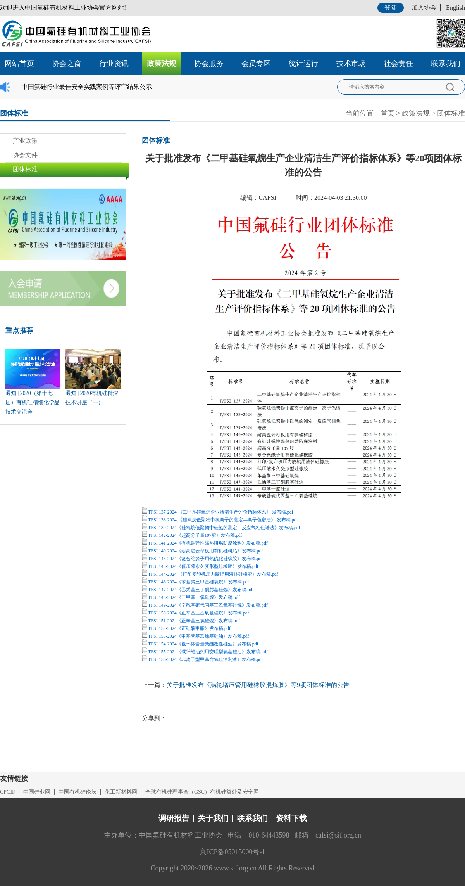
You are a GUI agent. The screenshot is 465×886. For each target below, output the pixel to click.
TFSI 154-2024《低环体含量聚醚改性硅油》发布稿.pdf (203, 644)
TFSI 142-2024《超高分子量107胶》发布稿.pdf (195, 535)
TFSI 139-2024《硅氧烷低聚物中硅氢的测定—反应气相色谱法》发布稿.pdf (224, 527)
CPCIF (7, 792)
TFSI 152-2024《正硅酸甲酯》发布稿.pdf (189, 628)
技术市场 (351, 63)
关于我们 (213, 818)
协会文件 (25, 155)
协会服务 (209, 63)
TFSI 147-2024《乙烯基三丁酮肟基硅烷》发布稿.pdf (201, 589)
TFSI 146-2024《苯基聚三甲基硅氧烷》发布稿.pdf (198, 582)
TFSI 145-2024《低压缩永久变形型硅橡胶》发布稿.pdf (203, 566)
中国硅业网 (36, 792)
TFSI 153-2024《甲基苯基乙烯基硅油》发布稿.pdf (198, 636)
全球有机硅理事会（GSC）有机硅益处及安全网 (202, 792)
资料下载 (291, 818)
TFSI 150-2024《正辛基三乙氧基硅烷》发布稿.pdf (198, 613)
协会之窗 (66, 63)
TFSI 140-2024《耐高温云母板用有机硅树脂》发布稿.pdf (205, 551)
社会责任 (398, 63)
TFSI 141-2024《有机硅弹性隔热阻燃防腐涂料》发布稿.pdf (208, 543)
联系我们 (445, 63)
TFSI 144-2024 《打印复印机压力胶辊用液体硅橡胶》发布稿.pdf (213, 574)
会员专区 (256, 63)
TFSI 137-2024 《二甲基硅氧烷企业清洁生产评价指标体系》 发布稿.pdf (220, 512)
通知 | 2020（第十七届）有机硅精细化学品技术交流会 (32, 402)
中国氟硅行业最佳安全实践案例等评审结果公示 (87, 86)
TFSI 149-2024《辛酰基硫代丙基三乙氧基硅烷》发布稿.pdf (208, 605)
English (455, 7)
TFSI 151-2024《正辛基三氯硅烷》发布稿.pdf (194, 620)
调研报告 (173, 818)
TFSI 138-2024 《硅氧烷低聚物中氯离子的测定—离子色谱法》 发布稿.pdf (223, 520)
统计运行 (303, 63)
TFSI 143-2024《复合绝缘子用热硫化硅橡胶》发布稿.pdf (205, 558)
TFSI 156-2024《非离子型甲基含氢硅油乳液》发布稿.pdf (205, 659)
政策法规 (161, 63)
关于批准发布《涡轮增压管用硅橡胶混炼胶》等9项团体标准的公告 (258, 685)
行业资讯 (114, 63)
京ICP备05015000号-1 (232, 852)
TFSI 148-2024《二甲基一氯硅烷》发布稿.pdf (194, 597)
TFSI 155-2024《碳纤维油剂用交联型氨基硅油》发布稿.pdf (208, 651)
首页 (387, 113)
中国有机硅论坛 (77, 792)
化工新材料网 (121, 792)
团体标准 (451, 113)
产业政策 (25, 140)
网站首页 (19, 63)
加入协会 (424, 7)
